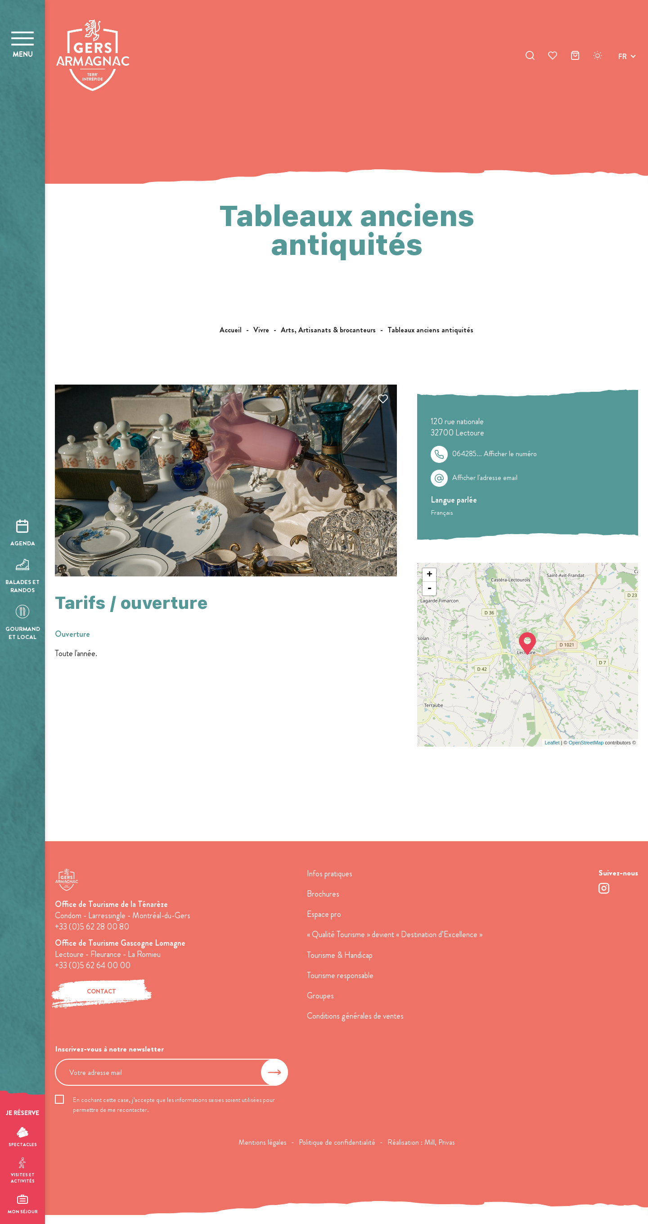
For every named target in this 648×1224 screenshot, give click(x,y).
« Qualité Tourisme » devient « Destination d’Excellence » (394, 934)
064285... (494, 454)
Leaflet (551, 742)
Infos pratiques (329, 873)
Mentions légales (262, 1142)
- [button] (430, 588)
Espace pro (324, 914)
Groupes (320, 996)
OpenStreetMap (586, 742)
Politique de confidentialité (337, 1142)
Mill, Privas (439, 1142)
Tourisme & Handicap (340, 955)
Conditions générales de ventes (355, 1016)
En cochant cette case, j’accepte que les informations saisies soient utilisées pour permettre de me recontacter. (174, 1104)
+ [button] (429, 575)
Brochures (323, 894)
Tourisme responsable (340, 975)
